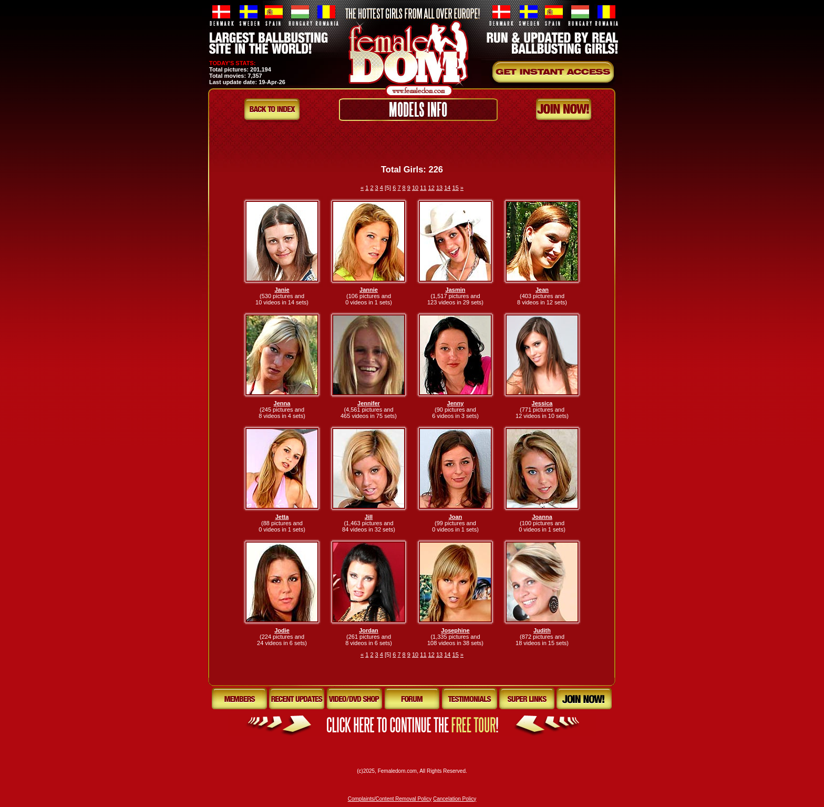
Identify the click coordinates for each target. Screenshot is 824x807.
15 (455, 188)
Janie (281, 290)
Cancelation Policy (454, 799)
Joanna (542, 517)
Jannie (368, 290)
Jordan (368, 630)
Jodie (282, 630)
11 (423, 188)
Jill (369, 517)
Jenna (282, 403)
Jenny (455, 403)
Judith (542, 630)
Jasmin (456, 290)
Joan (455, 517)
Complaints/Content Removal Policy (390, 799)
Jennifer (368, 403)
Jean (542, 290)
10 (415, 188)
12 (431, 188)
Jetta (282, 517)
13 (439, 188)
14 (447, 188)
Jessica (542, 403)
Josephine (455, 630)
